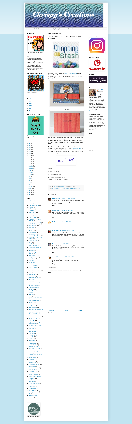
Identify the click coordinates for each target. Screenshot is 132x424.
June (29, 178)
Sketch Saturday (32, 357)
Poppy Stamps (32, 333)
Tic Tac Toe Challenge (33, 374)
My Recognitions (57, 29)
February (30, 186)
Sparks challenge (32, 362)
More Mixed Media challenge (35, 316)
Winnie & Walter (32, 388)
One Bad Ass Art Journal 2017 (35, 325)
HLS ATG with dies (33, 265)
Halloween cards (32, 274)
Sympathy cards (32, 366)
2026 (30, 143)
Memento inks (32, 302)
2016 (30, 163)
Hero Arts (31, 281)
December (30, 166)
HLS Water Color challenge (35, 270)
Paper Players (32, 330)
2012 (30, 194)
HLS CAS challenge (33, 267)
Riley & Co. (31, 338)
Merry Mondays (32, 305)
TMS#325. (58, 139)
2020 (30, 155)
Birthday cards (32, 212)
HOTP (30, 272)
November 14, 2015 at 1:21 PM (67, 257)
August (30, 174)
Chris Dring (101, 89)
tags (29, 393)
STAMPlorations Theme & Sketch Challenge (34, 342)
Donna (53, 243)
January (30, 188)
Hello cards (31, 279)
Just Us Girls (31, 290)
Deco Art (30, 243)
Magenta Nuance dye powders (35, 297)
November (30, 168)
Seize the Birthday (33, 345)
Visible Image (32, 381)
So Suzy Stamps (32, 361)
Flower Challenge (32, 255)
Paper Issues (31, 328)
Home (27, 29)
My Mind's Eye (32, 320)
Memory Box (31, 304)
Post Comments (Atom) (59, 312)
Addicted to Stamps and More (35, 200)
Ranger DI (31, 336)
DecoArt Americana (33, 245)
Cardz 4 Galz (31, 227)
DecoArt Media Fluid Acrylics (35, 247)
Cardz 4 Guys (32, 229)
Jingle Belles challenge (34, 287)
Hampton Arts (32, 276)
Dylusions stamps (32, 252)
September (31, 172)
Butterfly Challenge (33, 217)
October (30, 170)
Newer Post (51, 310)
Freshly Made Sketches (34, 257)
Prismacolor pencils (33, 335)
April (29, 182)
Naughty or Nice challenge (34, 322)
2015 (30, 165)
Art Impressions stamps (34, 205)
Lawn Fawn (31, 294)
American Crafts (32, 203)
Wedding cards (32, 386)
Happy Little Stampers (33, 277)
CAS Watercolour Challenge (35, 222)
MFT (30, 296)
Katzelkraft (31, 292)
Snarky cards (71, 188)
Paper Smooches (32, 331)
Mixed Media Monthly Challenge (36, 309)
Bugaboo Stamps (55, 188)
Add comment (52, 267)
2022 (30, 151)
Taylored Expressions (33, 368)
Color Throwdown (32, 234)
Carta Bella (31, 230)
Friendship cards (32, 258)
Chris (30, 101)
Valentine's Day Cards (33, 379)
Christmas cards (32, 232)
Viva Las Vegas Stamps (34, 383)
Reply (53, 205)
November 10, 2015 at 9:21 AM (63, 243)
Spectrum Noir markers (34, 364)
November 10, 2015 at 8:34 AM (68, 198)
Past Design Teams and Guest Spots (41, 29)
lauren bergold (55, 230)
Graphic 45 (31, 264)
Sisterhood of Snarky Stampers (36, 354)
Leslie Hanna (55, 221)
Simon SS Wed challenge (34, 348)
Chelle (30, 100)
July (29, 176)
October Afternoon (33, 323)
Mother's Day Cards (33, 318)
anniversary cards (33, 390)
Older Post (80, 310)
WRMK (30, 385)
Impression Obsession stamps (35, 282)
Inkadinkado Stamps (33, 285)
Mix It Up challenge (33, 307)
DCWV (30, 242)
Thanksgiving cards (33, 371)
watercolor (31, 397)
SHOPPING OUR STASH (70, 73)
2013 (30, 192)
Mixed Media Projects (33, 312)
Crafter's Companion (33, 240)
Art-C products (32, 209)
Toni (29, 110)
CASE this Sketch (33, 225)
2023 (30, 149)
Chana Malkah (55, 257)
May (29, 180)
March (30, 184)
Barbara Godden (56, 198)
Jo (29, 106)
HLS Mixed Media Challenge (35, 269)
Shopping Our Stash (76, 148)
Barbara (30, 98)
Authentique (31, 210)
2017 (30, 161)
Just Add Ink (31, 289)
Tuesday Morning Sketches (35, 376)
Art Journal (31, 207)
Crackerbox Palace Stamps (35, 235)
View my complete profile (94, 110)
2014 (30, 190)
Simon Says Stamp (33, 350)
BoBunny (31, 214)
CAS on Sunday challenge (34, 223)
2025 (30, 145)
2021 (30, 153)
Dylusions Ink (32, 250)
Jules (30, 108)
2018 (30, 159)
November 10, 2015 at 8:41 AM (66, 221)
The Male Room (32, 373)
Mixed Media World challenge (35, 313)
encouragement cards (33, 391)
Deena (30, 103)
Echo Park (31, 253)
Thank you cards (32, 369)
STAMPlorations (32, 340)
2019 (30, 157)
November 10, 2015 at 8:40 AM (66, 210)
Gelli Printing (31, 260)
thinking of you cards (33, 395)
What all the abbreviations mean (73, 29)
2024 (30, 147)
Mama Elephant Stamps (34, 300)
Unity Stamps (32, 378)
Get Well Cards (32, 262)
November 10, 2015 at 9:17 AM (67, 230)
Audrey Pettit (55, 210)
